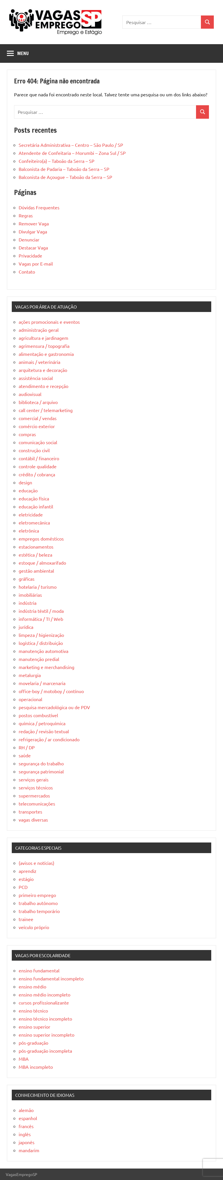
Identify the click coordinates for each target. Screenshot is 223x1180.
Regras (26, 215)
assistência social (36, 378)
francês (26, 1126)
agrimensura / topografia (44, 346)
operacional (30, 699)
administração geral (39, 330)
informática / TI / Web (41, 619)
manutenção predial (39, 659)
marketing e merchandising (46, 667)
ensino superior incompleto (46, 1034)
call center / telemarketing (46, 410)
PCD (23, 887)
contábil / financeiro (39, 458)
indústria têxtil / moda (41, 611)
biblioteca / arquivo (38, 402)
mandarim (29, 1150)
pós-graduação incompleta (45, 1051)
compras (27, 434)
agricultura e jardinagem (43, 338)
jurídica (26, 627)
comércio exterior (37, 426)
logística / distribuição (41, 643)
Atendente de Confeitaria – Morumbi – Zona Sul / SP (72, 153)
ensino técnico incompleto (45, 1018)
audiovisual (30, 394)
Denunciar (29, 239)
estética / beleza (35, 554)
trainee (26, 919)
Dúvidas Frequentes (39, 207)
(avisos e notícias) (36, 863)
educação (28, 490)
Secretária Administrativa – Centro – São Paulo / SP (71, 145)
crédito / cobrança (37, 474)
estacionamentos (36, 546)
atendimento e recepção (43, 386)
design (25, 482)
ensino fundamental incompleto (51, 978)
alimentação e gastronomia (46, 354)
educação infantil (36, 506)
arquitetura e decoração (43, 370)
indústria (27, 603)
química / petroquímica (42, 723)
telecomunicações (37, 803)
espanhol (28, 1118)
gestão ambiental (36, 571)
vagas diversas (33, 819)
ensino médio (32, 986)
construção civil (34, 450)
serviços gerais (34, 779)
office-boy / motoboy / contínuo (51, 691)
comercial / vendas (38, 418)
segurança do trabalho (41, 763)
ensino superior (34, 1026)
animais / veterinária (39, 362)
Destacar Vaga (33, 247)
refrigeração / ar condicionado (49, 739)
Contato (27, 271)
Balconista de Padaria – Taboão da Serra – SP (64, 169)
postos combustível (38, 715)
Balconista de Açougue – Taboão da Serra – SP (65, 177)
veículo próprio (34, 927)
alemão (26, 1110)
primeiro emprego (37, 895)
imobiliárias (30, 595)
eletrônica (29, 530)
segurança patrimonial (41, 771)
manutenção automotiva (43, 651)
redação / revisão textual (44, 731)
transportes (30, 811)
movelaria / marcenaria (42, 683)
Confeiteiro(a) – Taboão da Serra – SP (56, 161)
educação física (34, 498)
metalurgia (30, 675)
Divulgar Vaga (33, 231)
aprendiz (27, 871)
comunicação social (38, 442)
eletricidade (31, 514)
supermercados (34, 795)
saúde (25, 755)
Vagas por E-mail (36, 263)
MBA (24, 1059)
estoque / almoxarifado (42, 562)
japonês (26, 1142)
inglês (25, 1134)
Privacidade (30, 255)
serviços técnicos (36, 787)
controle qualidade (38, 466)
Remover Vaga (34, 223)
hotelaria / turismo (38, 587)
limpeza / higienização (41, 635)
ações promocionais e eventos (49, 322)
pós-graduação (33, 1043)
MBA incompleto (36, 1067)
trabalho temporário (39, 911)
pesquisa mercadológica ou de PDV (54, 707)
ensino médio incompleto (44, 994)
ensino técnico (33, 1010)
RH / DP (27, 747)
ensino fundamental (39, 970)
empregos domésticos (41, 538)
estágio (26, 879)
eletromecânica (34, 522)
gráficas (26, 579)
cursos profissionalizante (44, 1002)
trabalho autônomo (38, 903)
